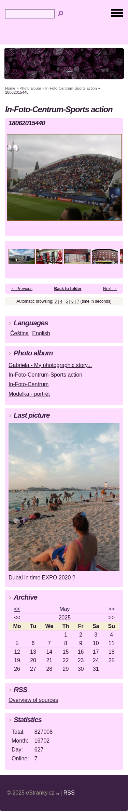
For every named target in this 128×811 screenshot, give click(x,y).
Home (10, 88)
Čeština (19, 333)
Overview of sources (33, 700)
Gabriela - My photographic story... (50, 365)
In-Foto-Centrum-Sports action (71, 88)
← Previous (21, 288)
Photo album (30, 88)
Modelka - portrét (29, 394)
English (41, 333)
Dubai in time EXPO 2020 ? (42, 577)
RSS (69, 793)
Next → (110, 288)
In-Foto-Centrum (28, 384)
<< (17, 609)
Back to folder (68, 288)
